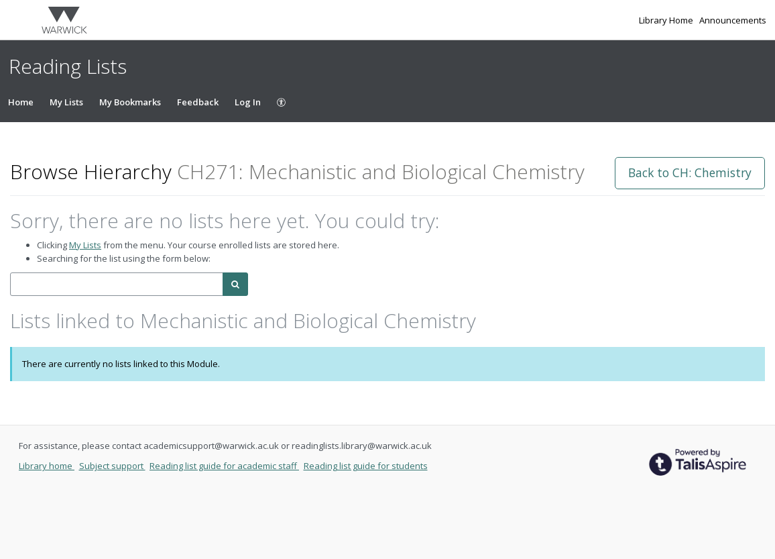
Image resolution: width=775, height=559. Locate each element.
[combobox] (116, 284)
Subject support (112, 466)
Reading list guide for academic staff (224, 466)
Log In (248, 102)
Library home (46, 466)
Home (21, 102)
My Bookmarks (130, 102)
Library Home (667, 20)
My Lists (66, 102)
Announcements (732, 20)
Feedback (198, 102)
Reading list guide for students (366, 466)
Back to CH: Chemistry (690, 172)
